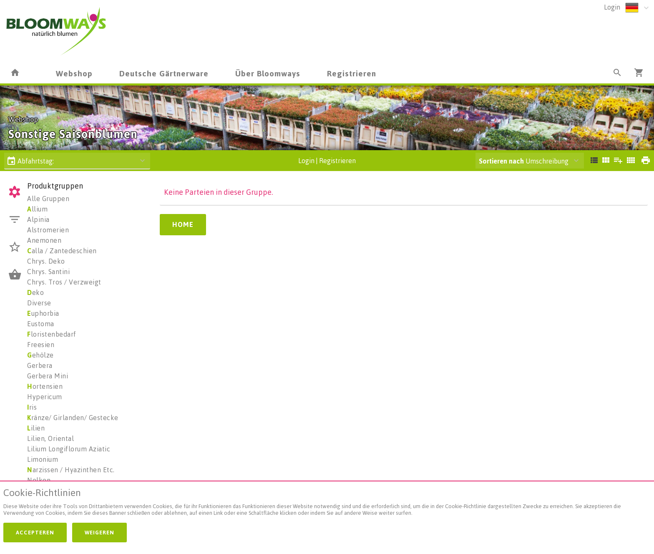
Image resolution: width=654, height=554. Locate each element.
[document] (327, 504)
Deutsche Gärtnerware (164, 73)
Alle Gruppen (48, 198)
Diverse (39, 303)
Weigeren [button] (99, 532)
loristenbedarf (51, 334)
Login (612, 7)
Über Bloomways (267, 73)
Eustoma (40, 324)
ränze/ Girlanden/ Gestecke (72, 417)
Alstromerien (48, 230)
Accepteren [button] (35, 532)
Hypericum (44, 397)
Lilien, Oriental (50, 438)
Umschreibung (523, 161)
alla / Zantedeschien (62, 251)
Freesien (40, 344)
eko (35, 292)
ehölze (40, 355)
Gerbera (40, 365)
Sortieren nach (501, 161)
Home (183, 224)
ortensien (45, 386)
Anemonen (44, 240)
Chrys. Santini (48, 271)
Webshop (74, 73)
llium (37, 209)
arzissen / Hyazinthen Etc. (71, 470)
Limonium (42, 459)
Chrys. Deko (46, 261)
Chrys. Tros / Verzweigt (64, 282)
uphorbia (43, 313)
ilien (36, 428)
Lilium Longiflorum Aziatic (68, 449)
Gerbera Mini (47, 376)
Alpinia (38, 219)
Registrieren (351, 73)
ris (32, 407)
